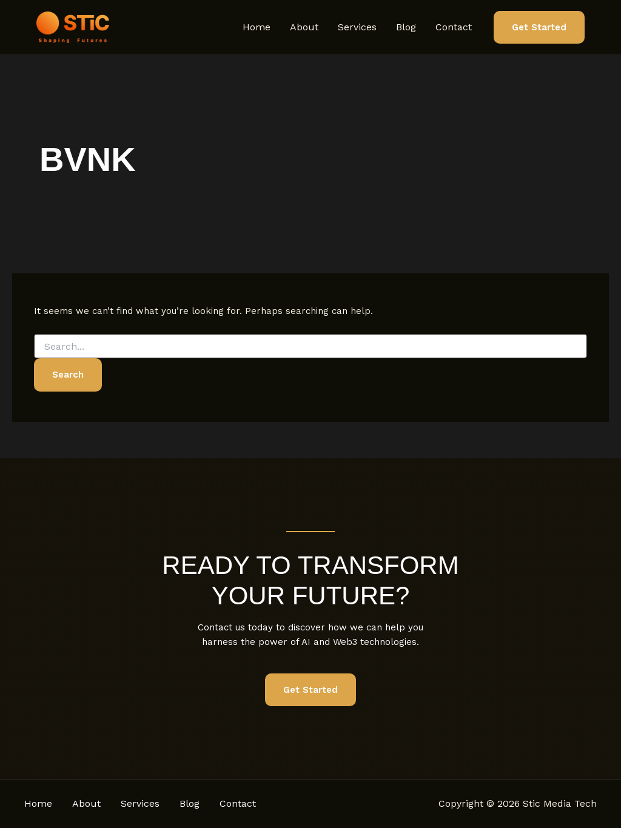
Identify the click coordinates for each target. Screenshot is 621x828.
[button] (539, 27)
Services (357, 27)
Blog (406, 27)
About (304, 27)
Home (256, 27)
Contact (453, 27)
